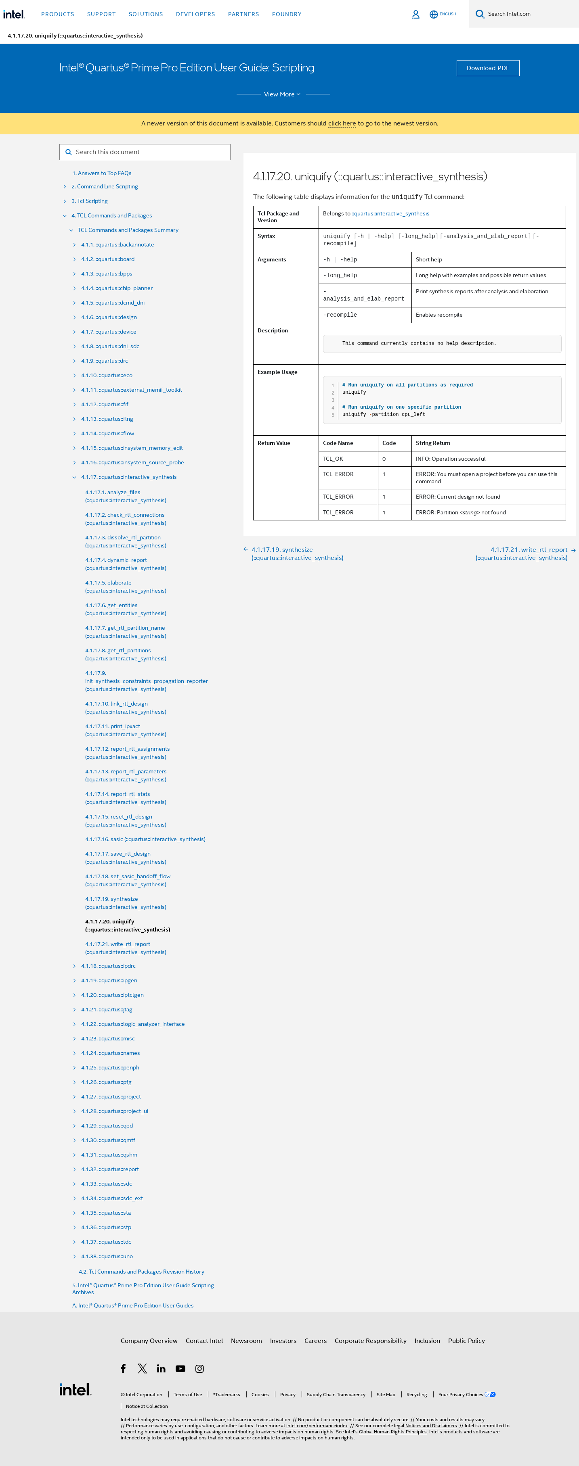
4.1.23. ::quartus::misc (108, 1038)
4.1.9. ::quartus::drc (104, 360)
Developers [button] (195, 14)
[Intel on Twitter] (142, 1370)
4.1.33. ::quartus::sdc (106, 1183)
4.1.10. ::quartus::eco (106, 375)
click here (342, 123)
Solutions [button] (146, 14)
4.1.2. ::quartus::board (107, 259)
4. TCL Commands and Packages (111, 215)
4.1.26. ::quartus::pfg (106, 1082)
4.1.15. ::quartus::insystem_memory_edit (132, 448)
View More (283, 94)
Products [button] (57, 14)
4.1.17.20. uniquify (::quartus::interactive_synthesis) (127, 925)
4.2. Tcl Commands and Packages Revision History (141, 1271)
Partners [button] (243, 14)
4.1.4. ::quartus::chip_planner (117, 288)
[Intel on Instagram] (200, 1370)
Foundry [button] (287, 14)
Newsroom (246, 1341)
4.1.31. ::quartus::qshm (109, 1154)
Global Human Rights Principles (393, 1431)
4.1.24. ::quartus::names (110, 1053)
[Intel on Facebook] (123, 1370)
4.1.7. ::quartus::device (108, 331)
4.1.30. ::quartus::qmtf (108, 1140)
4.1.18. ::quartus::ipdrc (108, 966)
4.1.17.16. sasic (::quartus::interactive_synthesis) (145, 839)
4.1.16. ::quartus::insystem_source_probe (132, 462)
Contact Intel (204, 1341)
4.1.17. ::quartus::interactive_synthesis (129, 477)
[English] (443, 14)
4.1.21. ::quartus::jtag (106, 1009)
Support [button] (101, 14)
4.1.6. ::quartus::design (109, 317)
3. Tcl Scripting (89, 201)
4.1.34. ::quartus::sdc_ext (112, 1198)
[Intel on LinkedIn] (161, 1370)
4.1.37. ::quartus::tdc (106, 1241)
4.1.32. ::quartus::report (110, 1169)
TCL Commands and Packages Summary (128, 230)
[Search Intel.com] (532, 14)
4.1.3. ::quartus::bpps (106, 273)
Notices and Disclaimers (431, 1425)
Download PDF (488, 68)
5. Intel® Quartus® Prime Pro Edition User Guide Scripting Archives (143, 1289)
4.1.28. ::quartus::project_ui (114, 1111)
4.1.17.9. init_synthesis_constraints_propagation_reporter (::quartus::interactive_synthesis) (146, 681)
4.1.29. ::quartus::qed (107, 1125)
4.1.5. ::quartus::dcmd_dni (113, 302)
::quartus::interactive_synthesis (391, 213)
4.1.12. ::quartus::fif (104, 404)
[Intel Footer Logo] (75, 1389)
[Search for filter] (145, 152)
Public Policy (466, 1341)
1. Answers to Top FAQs (102, 173)
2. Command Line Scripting (104, 186)
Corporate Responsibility (371, 1341)
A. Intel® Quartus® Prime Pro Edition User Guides (133, 1305)
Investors (283, 1341)
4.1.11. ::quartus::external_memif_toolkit (131, 389)
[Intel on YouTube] (181, 1370)
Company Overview (149, 1341)
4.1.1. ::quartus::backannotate (117, 244)
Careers (315, 1341)
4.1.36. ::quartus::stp (106, 1227)
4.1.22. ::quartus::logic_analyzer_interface (133, 1024)
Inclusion (427, 1341)
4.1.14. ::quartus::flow (107, 433)
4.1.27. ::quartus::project (111, 1096)
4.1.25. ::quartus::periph (110, 1067)
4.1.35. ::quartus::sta (106, 1212)
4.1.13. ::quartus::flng (107, 419)
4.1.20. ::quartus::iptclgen (112, 995)
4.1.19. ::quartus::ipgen (109, 980)
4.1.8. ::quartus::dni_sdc (110, 346)
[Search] (480, 14)
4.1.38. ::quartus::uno (107, 1256)
